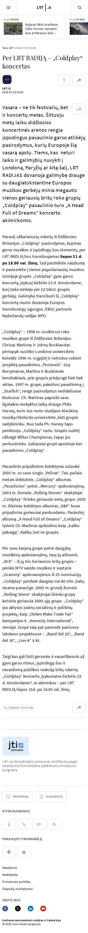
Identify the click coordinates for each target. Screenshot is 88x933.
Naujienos (9, 867)
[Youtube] (43, 908)
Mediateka (10, 875)
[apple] (24, 852)
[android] (8, 852)
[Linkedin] (30, 908)
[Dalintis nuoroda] (79, 80)
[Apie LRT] (8, 824)
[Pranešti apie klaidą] (64, 80)
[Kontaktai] (24, 824)
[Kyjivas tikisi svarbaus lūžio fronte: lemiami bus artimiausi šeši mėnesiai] (13, 28)
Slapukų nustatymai (17, 889)
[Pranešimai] (39, 824)
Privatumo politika (16, 882)
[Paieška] (79, 7)
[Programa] (17, 796)
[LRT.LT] (44, 6)
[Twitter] (18, 908)
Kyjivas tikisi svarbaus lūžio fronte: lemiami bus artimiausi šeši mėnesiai (41, 28)
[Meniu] (8, 7)
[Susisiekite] (51, 796)
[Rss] (54, 824)
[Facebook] (5, 908)
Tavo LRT (8, 48)
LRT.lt (6, 88)
